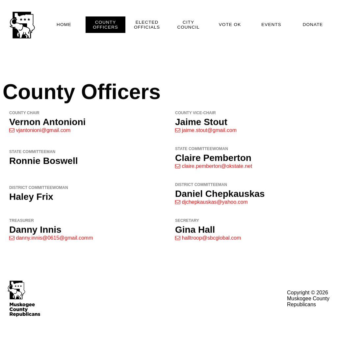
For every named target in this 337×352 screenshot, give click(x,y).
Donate (313, 24)
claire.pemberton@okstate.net (213, 168)
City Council (188, 25)
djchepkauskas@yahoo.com (211, 203)
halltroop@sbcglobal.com (208, 239)
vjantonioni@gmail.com (39, 132)
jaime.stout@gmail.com (206, 132)
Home (64, 24)
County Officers (105, 25)
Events (271, 24)
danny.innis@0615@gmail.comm (51, 239)
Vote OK (230, 24)
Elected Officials (147, 25)
